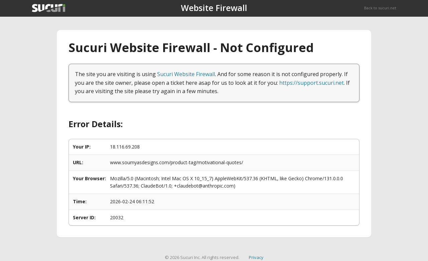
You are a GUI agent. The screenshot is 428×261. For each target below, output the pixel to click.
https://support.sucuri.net (311, 82)
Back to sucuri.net (380, 7)
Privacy (256, 257)
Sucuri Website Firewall (186, 74)
